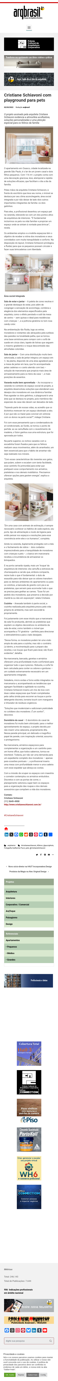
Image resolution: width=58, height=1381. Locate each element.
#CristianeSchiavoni (13, 815)
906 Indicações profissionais (18, 1289)
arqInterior (12, 845)
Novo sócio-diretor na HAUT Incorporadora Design (30, 866)
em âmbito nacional (13, 1293)
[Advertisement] (21, 1017)
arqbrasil (26, 107)
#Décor (40, 845)
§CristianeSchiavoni (37, 848)
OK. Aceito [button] (10, 1375)
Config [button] (43, 1375)
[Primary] (29, 27)
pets (27, 848)
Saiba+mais (32, 1375)
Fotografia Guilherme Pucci (14, 848)
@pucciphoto (48, 845)
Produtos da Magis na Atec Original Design (27, 871)
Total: (7, 1276)
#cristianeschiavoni (28, 845)
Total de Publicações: (15, 1281)
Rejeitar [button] (21, 1375)
